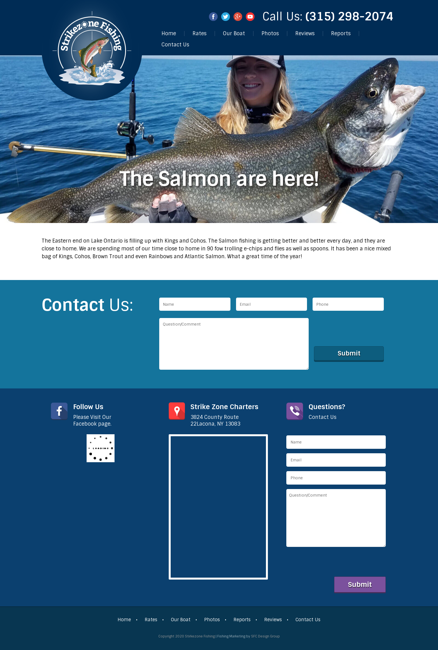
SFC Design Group (265, 636)
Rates (199, 33)
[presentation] (356, 329)
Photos (270, 33)
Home (168, 33)
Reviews (305, 33)
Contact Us (175, 44)
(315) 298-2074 (350, 16)
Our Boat (234, 33)
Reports (341, 33)
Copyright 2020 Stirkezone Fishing (186, 636)
